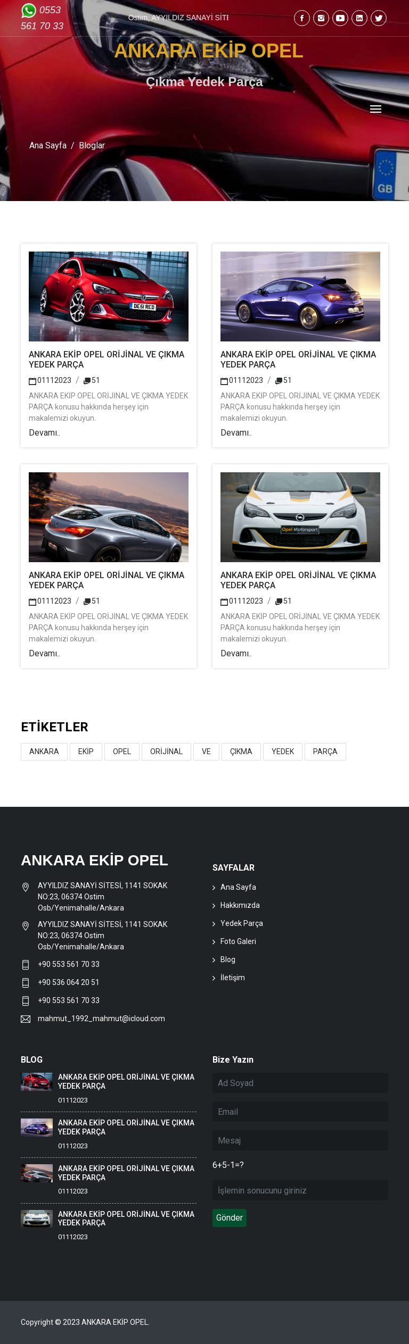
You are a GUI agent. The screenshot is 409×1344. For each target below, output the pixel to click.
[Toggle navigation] (375, 109)
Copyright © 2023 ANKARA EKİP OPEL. (85, 1322)
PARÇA (325, 751)
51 (92, 380)
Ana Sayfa (48, 145)
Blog (227, 959)
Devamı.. (44, 433)
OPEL (122, 751)
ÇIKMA (241, 751)
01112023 (50, 380)
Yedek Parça (241, 923)
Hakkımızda (240, 905)
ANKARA (44, 751)
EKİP (86, 751)
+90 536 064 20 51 (69, 982)
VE (206, 751)
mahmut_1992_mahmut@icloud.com (101, 1018)
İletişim (232, 977)
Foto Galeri (238, 941)
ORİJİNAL (166, 751)
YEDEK (283, 751)
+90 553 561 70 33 (69, 964)
